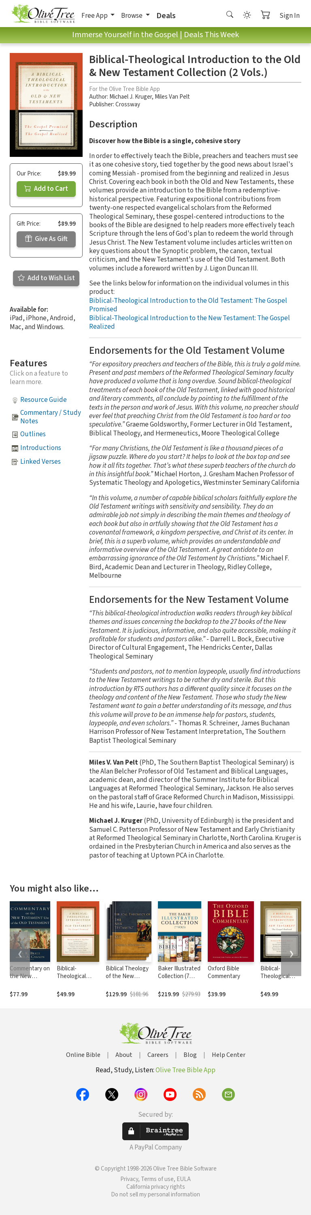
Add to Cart (46, 189)
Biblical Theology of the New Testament (127, 976)
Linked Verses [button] (40, 462)
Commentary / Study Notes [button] (50, 417)
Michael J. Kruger (130, 97)
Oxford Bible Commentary (224, 972)
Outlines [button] (33, 434)
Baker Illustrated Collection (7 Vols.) (179, 976)
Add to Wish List (46, 278)
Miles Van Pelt (172, 97)
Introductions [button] (40, 448)
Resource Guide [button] (43, 400)
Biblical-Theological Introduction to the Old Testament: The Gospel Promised (188, 305)
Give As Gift (46, 239)
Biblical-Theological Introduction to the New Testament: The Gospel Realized (189, 322)
